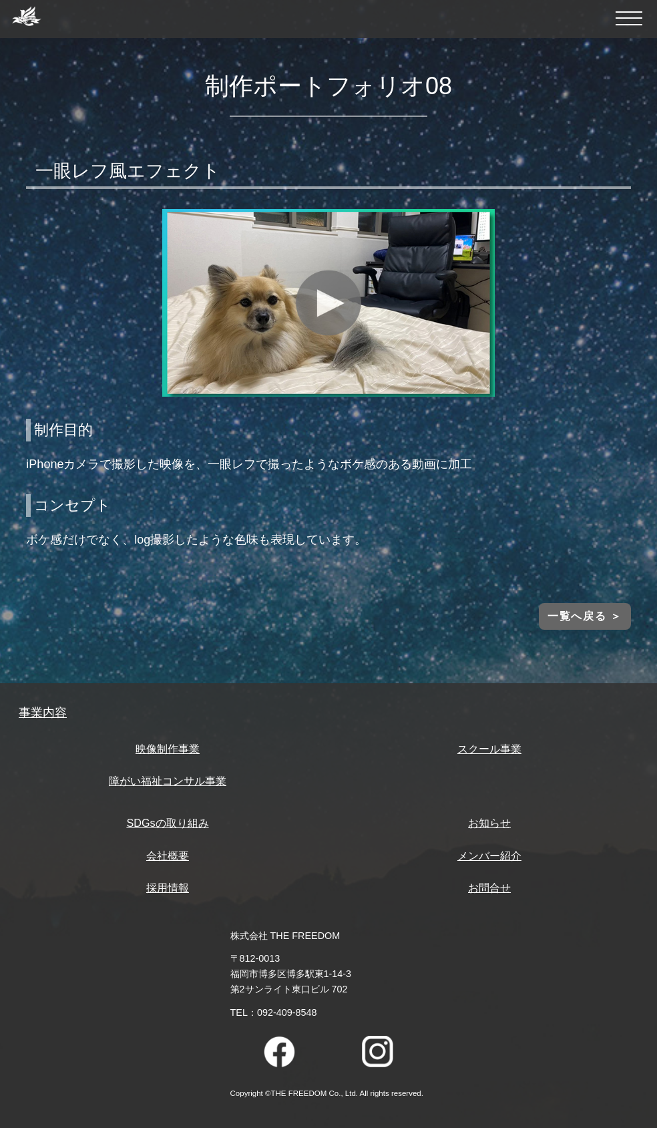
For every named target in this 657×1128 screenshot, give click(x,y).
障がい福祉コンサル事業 (167, 781)
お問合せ (489, 888)
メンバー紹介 (489, 856)
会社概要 (167, 856)
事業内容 (43, 712)
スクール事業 (489, 749)
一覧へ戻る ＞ (585, 616)
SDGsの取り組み (167, 823)
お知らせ (489, 823)
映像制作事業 (168, 749)
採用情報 (167, 888)
